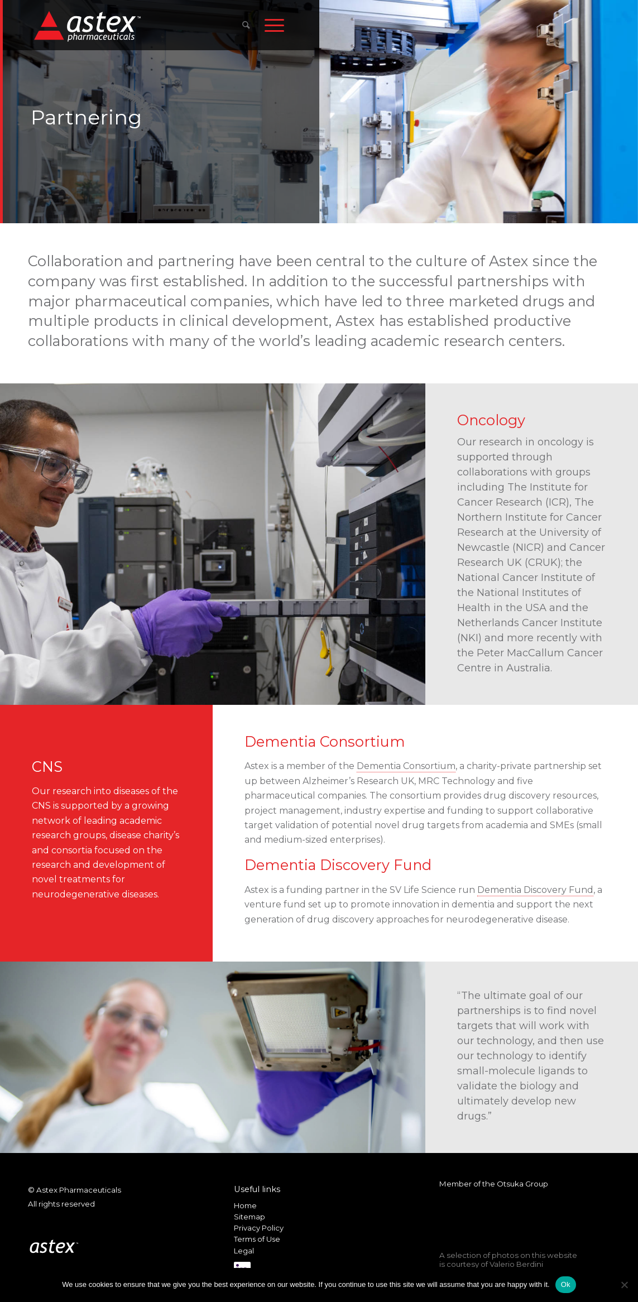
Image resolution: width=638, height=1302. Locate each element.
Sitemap (249, 1216)
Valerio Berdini (516, 1264)
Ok (565, 1284)
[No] (624, 1284)
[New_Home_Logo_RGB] (89, 25)
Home (245, 1205)
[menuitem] (246, 25)
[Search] (246, 25)
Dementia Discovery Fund (535, 890)
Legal (244, 1250)
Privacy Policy (259, 1227)
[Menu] (274, 25)
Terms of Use (257, 1238)
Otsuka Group (522, 1183)
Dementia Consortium (406, 766)
